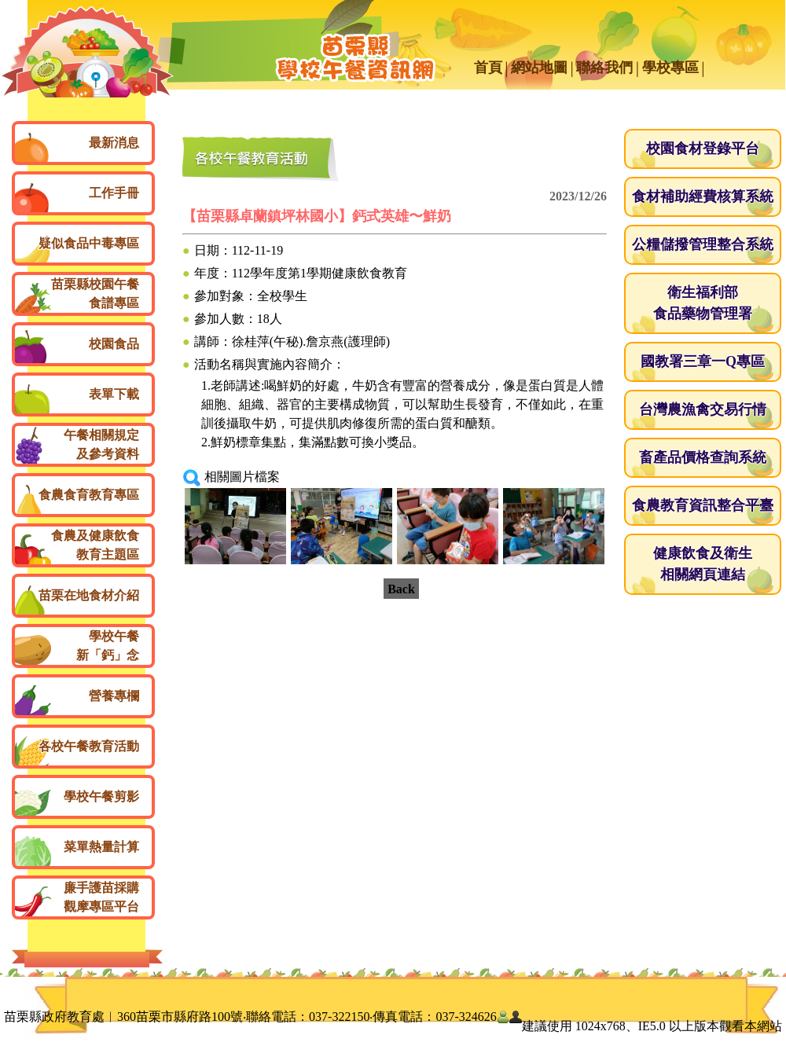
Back (401, 589)
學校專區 (670, 67)
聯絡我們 (604, 67)
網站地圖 (539, 67)
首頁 (488, 67)
